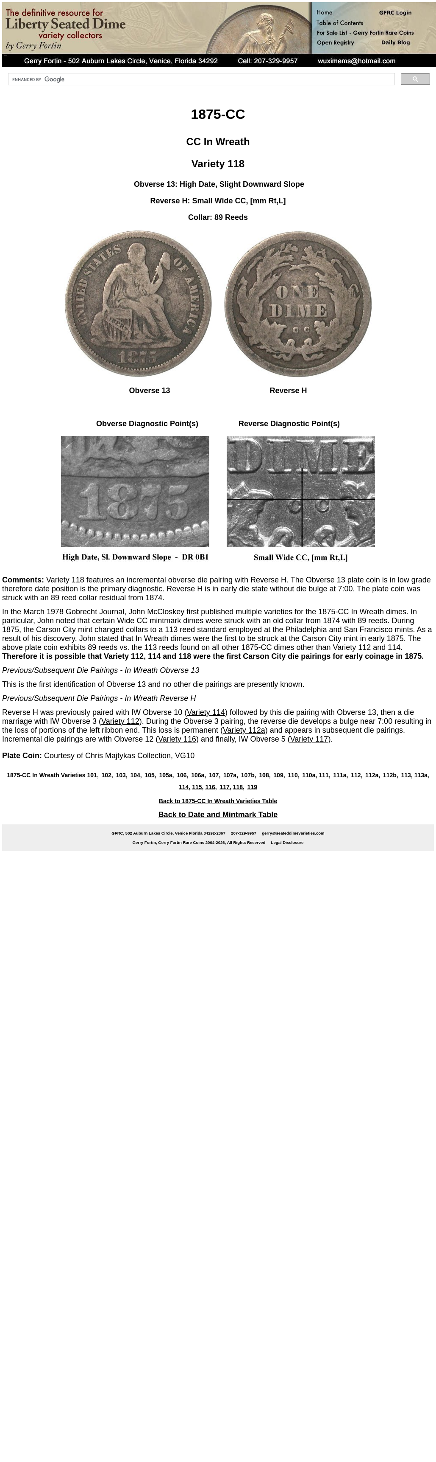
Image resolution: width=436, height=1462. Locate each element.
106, (182, 775)
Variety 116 (177, 739)
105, (150, 775)
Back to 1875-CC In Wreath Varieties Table (218, 801)
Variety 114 (206, 712)
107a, (230, 775)
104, (136, 775)
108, (264, 775)
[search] (200, 79)
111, (324, 775)
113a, (421, 775)
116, (211, 787)
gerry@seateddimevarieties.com (293, 833)
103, (121, 775)
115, (197, 787)
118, (238, 787)
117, (225, 787)
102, (107, 775)
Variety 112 (120, 721)
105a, (166, 775)
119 (252, 787)
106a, (198, 775)
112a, (372, 775)
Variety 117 (309, 739)
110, (293, 775)
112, (356, 775)
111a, (340, 775)
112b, (390, 775)
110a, (309, 775)
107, (214, 775)
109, (279, 775)
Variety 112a (244, 730)
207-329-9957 (243, 833)
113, (406, 775)
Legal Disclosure (287, 842)
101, (92, 775)
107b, (248, 775)
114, (184, 787)
